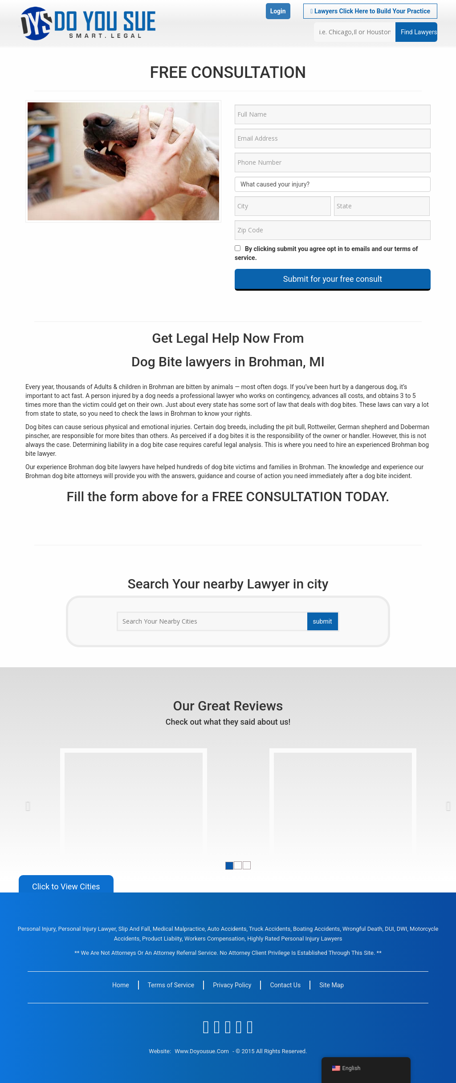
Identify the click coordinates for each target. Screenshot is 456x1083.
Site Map (331, 985)
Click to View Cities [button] (66, 886)
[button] (43, 803)
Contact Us (285, 985)
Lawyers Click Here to (370, 11)
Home (120, 985)
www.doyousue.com (202, 1051)
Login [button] (278, 11)
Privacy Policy (232, 985)
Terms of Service (171, 985)
